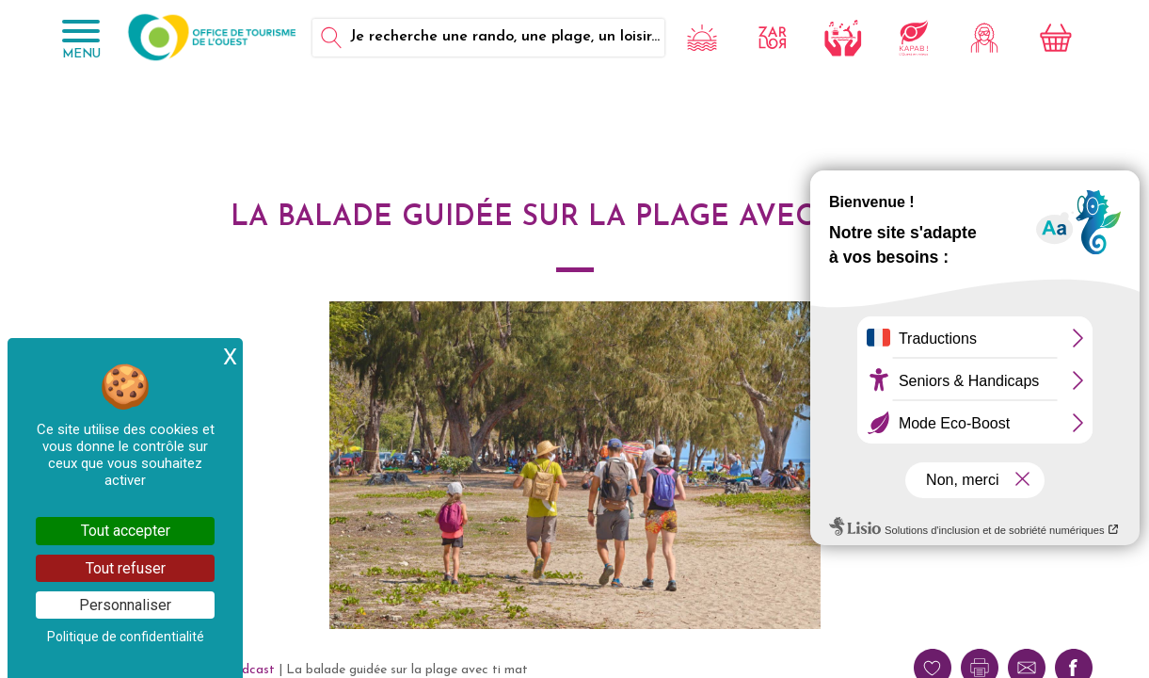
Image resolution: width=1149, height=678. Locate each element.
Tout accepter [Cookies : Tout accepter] (125, 531)
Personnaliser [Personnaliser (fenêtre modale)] (125, 605)
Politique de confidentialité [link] (125, 636)
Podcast (250, 670)
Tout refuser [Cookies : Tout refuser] (126, 568)
